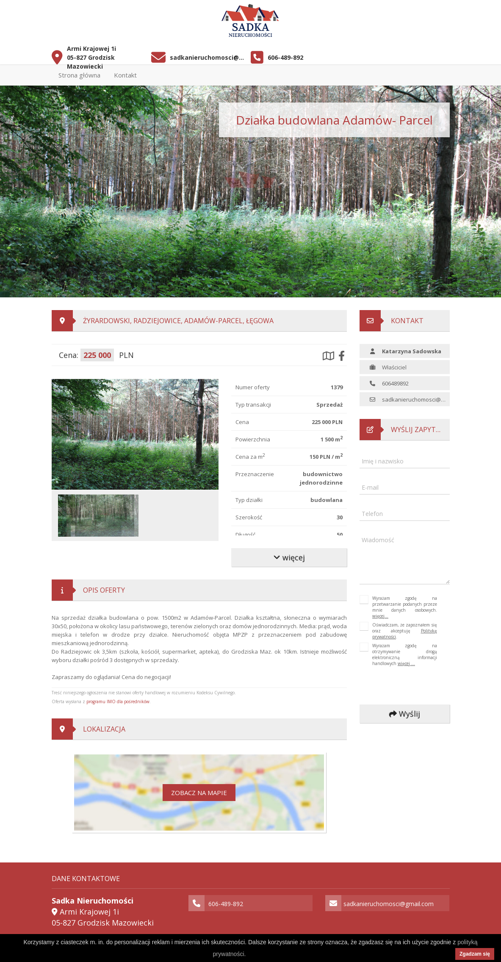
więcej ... (406, 663)
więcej (288, 557)
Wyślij (404, 714)
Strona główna (79, 75)
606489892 (395, 383)
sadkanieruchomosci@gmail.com (207, 57)
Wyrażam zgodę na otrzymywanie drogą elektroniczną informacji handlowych (404, 654)
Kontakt (125, 75)
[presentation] (416, 686)
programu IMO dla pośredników (117, 701)
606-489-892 (285, 57)
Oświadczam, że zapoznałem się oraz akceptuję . (404, 631)
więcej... (380, 616)
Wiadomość (378, 540)
